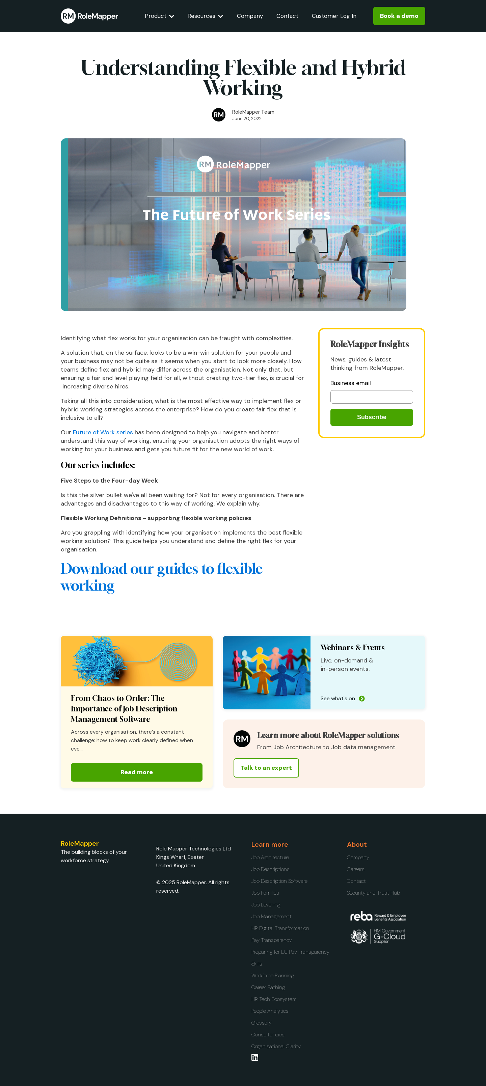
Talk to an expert (266, 768)
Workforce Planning (272, 975)
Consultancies (268, 1034)
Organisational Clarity (276, 1046)
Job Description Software (279, 881)
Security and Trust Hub (373, 892)
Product (159, 16)
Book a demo (399, 16)
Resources (205, 16)
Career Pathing (268, 987)
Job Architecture (270, 857)
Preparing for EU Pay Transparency (290, 951)
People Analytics (270, 1010)
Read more (136, 772)
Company (250, 16)
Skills (256, 963)
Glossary (261, 1022)
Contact (287, 16)
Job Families (265, 892)
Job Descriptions (270, 869)
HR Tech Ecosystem (274, 999)
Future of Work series (103, 432)
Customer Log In (334, 16)
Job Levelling (265, 904)
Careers (355, 869)
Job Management (271, 916)
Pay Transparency (271, 940)
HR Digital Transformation (280, 928)
